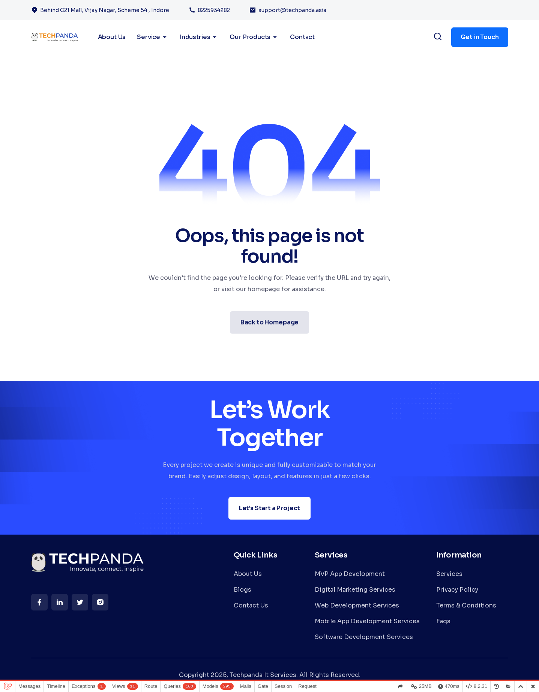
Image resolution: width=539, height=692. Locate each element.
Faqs (443, 621)
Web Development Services (357, 605)
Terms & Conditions (466, 605)
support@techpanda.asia (292, 10)
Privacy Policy (457, 590)
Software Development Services (364, 637)
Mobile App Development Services (367, 621)
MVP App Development (350, 574)
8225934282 (214, 10)
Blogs (242, 590)
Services (449, 574)
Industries (199, 37)
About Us (248, 574)
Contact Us (251, 605)
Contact (302, 37)
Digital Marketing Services (355, 590)
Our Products (254, 37)
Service (152, 37)
